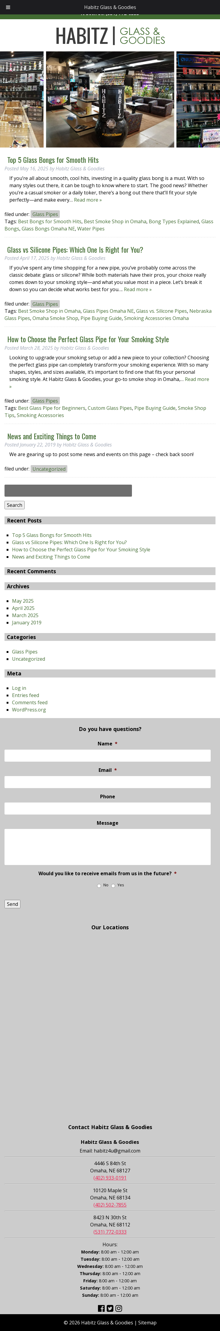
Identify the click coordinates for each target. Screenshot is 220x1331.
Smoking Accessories (40, 415)
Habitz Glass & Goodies (110, 7)
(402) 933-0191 (110, 1177)
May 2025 (23, 601)
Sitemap (147, 1322)
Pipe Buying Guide (101, 318)
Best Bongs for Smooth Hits (49, 221)
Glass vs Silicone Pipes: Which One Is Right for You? (75, 249)
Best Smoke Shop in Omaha (115, 221)
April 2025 (23, 608)
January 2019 (26, 622)
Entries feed (25, 695)
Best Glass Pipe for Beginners (51, 408)
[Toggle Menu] (8, 7)
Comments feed (29, 702)
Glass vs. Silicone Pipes (161, 311)
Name (108, 744)
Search (14, 505)
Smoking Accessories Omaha (156, 318)
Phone (107, 796)
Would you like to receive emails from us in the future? (107, 873)
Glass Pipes (45, 214)
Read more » (88, 199)
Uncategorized (49, 468)
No (105, 885)
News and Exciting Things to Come (51, 436)
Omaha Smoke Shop (55, 318)
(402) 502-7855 (110, 1205)
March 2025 (25, 615)
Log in (19, 688)
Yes (121, 885)
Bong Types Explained (174, 221)
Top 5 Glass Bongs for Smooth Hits (53, 159)
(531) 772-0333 (110, 1232)
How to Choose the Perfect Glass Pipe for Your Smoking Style (88, 339)
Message (107, 823)
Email (108, 770)
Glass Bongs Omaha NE (48, 228)
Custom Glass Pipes (110, 408)
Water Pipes (91, 228)
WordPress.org (29, 709)
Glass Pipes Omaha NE (108, 311)
